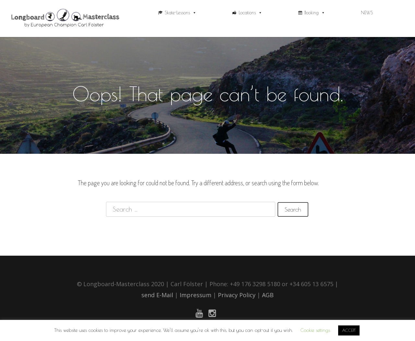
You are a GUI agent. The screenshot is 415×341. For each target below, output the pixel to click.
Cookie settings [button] (315, 330)
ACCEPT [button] (349, 330)
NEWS (367, 12)
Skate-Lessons (180, 12)
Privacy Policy (237, 295)
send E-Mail (157, 295)
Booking (314, 12)
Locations (250, 12)
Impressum (195, 295)
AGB (268, 295)
